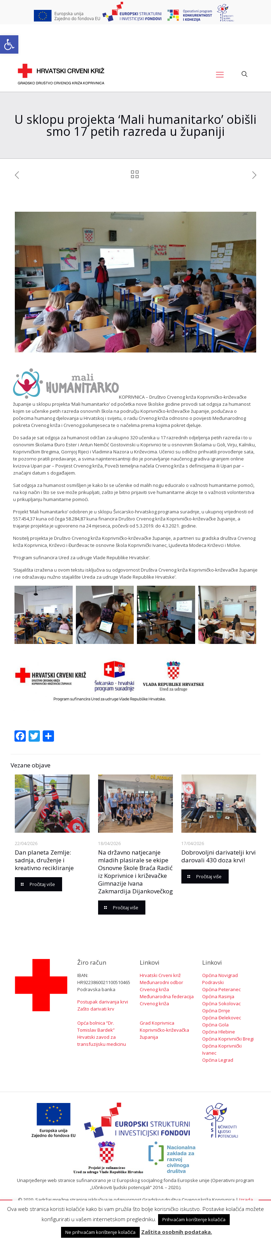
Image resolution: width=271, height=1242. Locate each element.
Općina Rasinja (218, 996)
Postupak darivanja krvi (102, 1002)
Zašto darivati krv (95, 1009)
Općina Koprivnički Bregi (228, 1039)
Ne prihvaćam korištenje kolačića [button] (100, 1232)
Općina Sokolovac (221, 1003)
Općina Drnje (216, 1010)
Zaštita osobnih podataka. (176, 1231)
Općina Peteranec (221, 989)
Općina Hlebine (218, 1032)
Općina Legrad (217, 1060)
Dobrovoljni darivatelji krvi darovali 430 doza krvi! (218, 856)
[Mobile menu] (220, 74)
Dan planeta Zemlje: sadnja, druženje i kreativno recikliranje (44, 860)
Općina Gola (215, 1024)
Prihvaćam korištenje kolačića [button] (193, 1219)
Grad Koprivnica (157, 1023)
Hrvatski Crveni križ (160, 975)
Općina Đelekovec (221, 1017)
